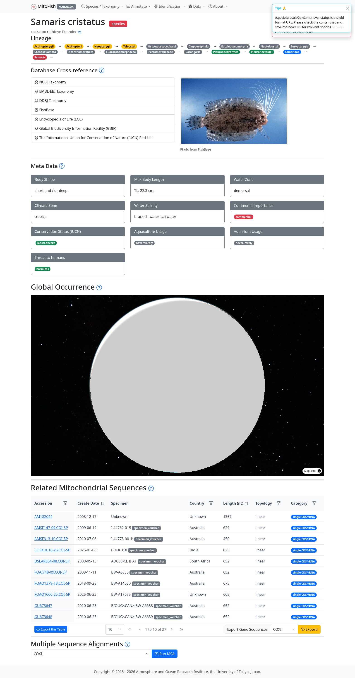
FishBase (44, 109)
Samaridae (292, 52)
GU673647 (43, 605)
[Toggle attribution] (319, 471)
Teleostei (129, 46)
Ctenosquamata (45, 52)
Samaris (39, 57)
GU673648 (43, 616)
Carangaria (193, 52)
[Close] (347, 8)
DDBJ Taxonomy (50, 100)
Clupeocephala (199, 46)
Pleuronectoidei (261, 52)
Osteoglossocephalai (162, 46)
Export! (309, 629)
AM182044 (43, 516)
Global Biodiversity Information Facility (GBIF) (75, 128)
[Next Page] (171, 629)
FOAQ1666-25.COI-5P (52, 594)
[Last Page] (181, 629)
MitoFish (53, 6)
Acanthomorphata (81, 52)
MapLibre (310, 470)
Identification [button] (168, 6)
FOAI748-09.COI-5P (50, 572)
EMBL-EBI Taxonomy (54, 91)
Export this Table (50, 629)
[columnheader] (91, 503)
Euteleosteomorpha (234, 46)
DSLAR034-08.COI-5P (52, 561)
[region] (177, 385)
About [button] (216, 6)
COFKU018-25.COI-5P (52, 550)
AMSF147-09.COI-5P (51, 527)
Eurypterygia (299, 46)
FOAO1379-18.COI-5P (52, 583)
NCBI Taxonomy (50, 82)
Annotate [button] (137, 6)
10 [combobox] (110, 629)
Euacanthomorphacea (121, 52)
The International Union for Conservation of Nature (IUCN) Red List (94, 137)
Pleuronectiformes (225, 52)
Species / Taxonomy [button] (100, 6)
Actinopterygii (44, 46)
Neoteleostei (269, 46)
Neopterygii (102, 46)
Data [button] (195, 6)
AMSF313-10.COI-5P (51, 538)
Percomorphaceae (160, 52)
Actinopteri (74, 46)
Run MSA (165, 653)
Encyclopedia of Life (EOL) (59, 119)
